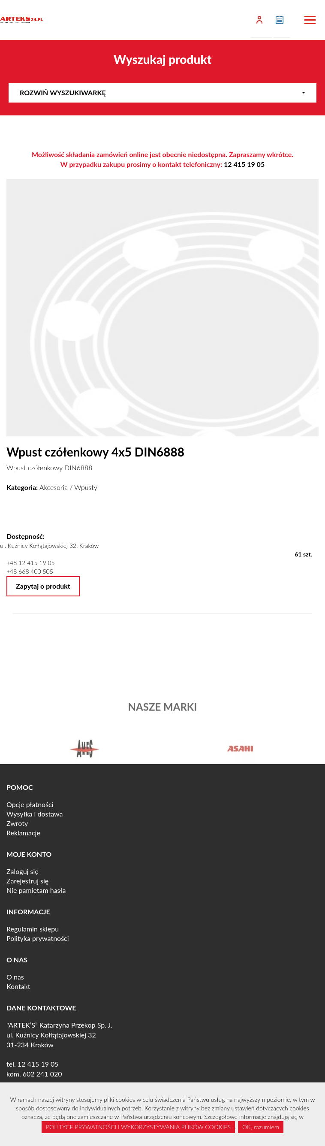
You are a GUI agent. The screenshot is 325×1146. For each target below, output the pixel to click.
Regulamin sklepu (32, 929)
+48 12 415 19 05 (30, 562)
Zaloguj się (22, 871)
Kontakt (18, 986)
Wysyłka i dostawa (34, 814)
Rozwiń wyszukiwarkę (162, 92)
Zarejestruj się (27, 881)
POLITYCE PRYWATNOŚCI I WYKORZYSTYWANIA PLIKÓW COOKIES (138, 1127)
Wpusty (85, 487)
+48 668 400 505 (29, 571)
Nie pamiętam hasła (36, 890)
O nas (15, 977)
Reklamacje (23, 833)
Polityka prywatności (37, 938)
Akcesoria (53, 487)
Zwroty (17, 823)
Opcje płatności (30, 804)
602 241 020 (42, 1074)
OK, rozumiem (260, 1127)
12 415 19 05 (244, 164)
